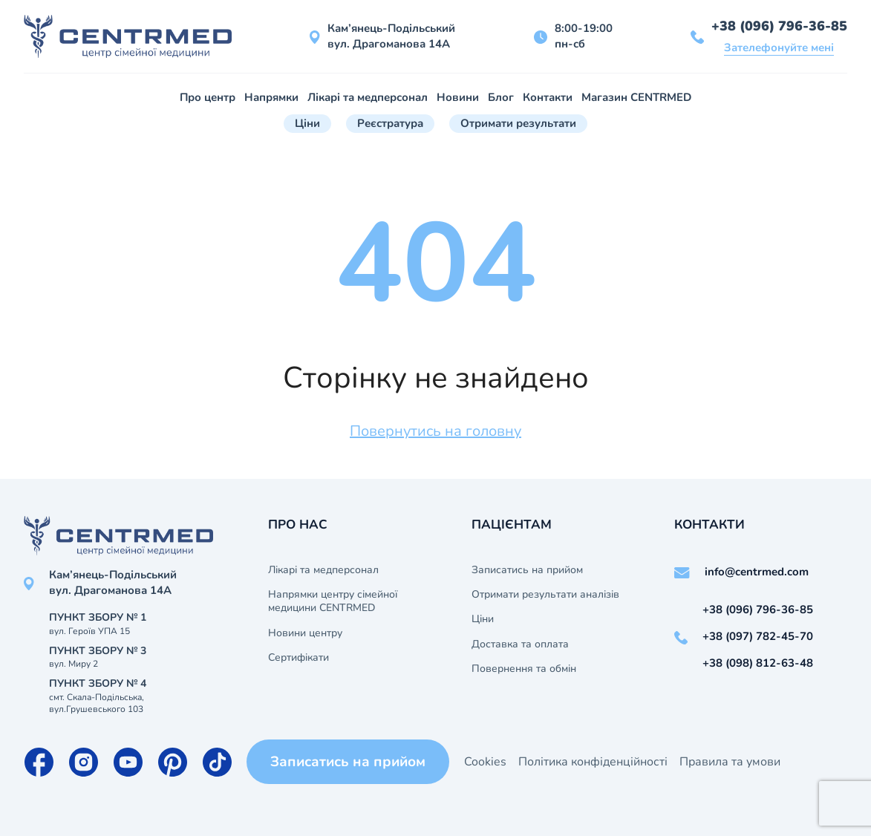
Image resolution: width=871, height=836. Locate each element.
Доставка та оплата (520, 644)
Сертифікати (298, 657)
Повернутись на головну (435, 431)
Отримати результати (518, 123)
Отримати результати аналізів (545, 594)
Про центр (207, 97)
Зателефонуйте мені (779, 47)
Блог (501, 97)
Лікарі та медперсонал (367, 97)
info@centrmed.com (757, 571)
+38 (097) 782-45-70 (757, 636)
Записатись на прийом (527, 570)
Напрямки (271, 97)
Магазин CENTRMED (636, 97)
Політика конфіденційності (593, 762)
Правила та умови (729, 762)
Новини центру (305, 633)
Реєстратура (390, 123)
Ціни (307, 123)
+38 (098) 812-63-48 (757, 663)
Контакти (547, 97)
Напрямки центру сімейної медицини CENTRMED (332, 601)
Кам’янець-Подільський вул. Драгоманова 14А (391, 36)
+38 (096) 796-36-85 (779, 26)
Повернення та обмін (524, 669)
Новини (458, 97)
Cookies (485, 762)
